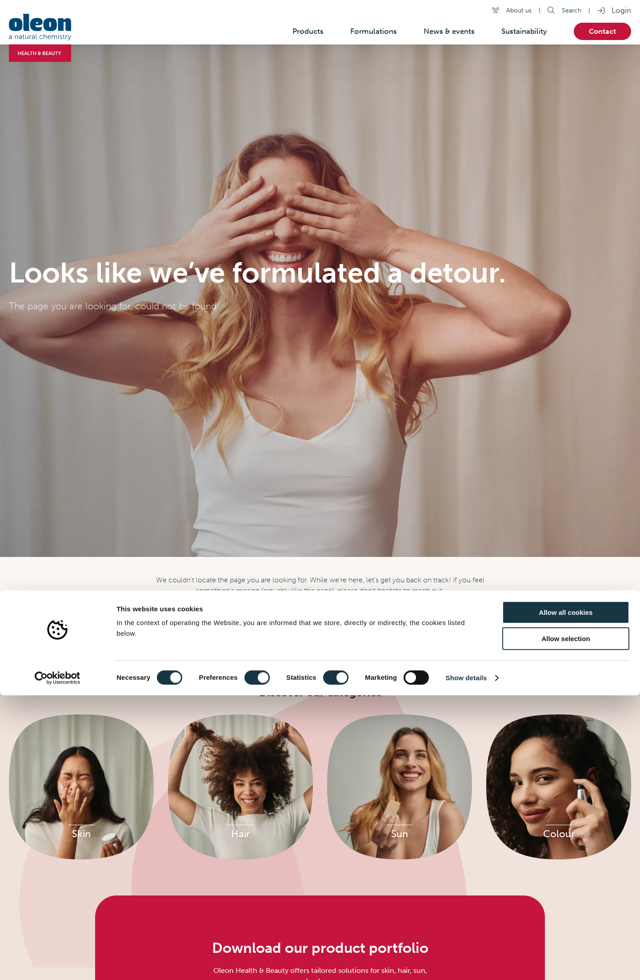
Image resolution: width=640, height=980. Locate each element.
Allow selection (565, 923)
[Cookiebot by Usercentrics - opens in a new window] (57, 962)
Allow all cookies (566, 897)
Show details (466, 962)
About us (519, 10)
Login (621, 10)
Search (571, 10)
